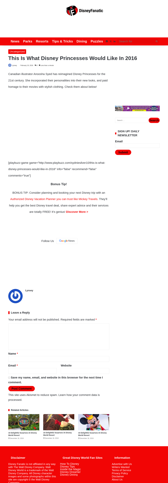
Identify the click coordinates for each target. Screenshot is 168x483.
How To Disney (69, 452)
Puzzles (97, 31)
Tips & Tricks (62, 31)
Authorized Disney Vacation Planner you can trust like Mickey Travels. (54, 189)
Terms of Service (121, 459)
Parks (27, 31)
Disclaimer (118, 465)
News (15, 31)
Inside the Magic (70, 458)
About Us (117, 468)
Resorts (42, 31)
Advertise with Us (122, 453)
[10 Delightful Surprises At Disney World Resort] (23, 411)
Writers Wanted (121, 456)
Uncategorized (17, 41)
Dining (81, 31)
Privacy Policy (120, 462)
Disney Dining (69, 463)
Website (66, 354)
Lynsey (15, 55)
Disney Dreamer (70, 461)
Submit (123, 142)
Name (13, 342)
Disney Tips (67, 455)
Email (13, 354)
